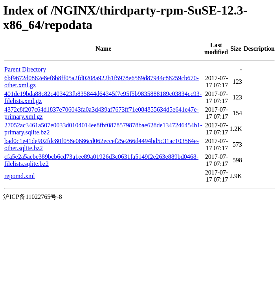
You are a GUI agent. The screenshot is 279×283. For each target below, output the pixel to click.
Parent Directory (25, 69)
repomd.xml (19, 176)
